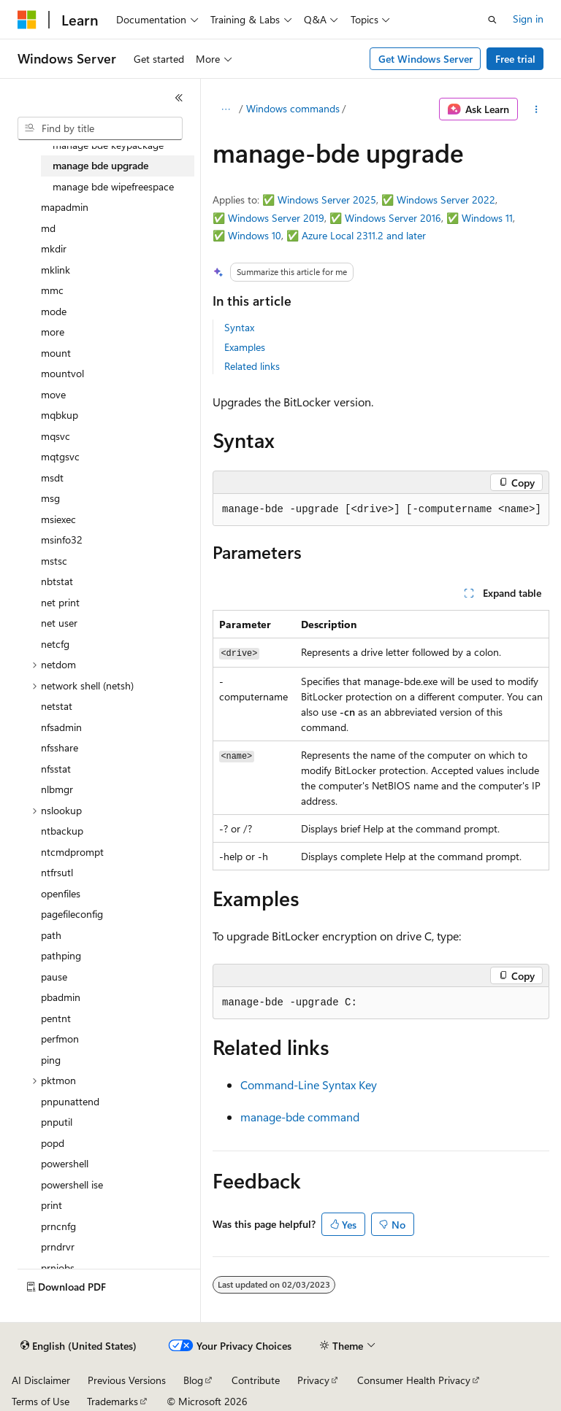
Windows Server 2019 (276, 218)
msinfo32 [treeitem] (62, 539)
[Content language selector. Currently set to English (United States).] (78, 1346)
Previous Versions (127, 1380)
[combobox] (100, 128)
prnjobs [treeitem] (58, 1268)
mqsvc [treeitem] (55, 436)
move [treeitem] (53, 394)
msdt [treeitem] (52, 477)
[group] (381, 510)
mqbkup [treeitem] (59, 415)
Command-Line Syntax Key (308, 1084)
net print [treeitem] (60, 602)
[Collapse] (179, 98)
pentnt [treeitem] (56, 1018)
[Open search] (492, 20)
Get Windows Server (425, 59)
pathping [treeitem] (61, 955)
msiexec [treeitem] (58, 519)
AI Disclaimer (41, 1380)
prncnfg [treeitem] (58, 1226)
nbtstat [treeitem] (57, 581)
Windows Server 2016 (393, 218)
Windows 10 (254, 235)
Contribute (256, 1380)
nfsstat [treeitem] (56, 769)
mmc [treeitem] (52, 290)
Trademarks (112, 1401)
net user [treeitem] (59, 623)
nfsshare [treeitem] (59, 747)
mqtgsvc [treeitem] (60, 456)
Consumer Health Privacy (413, 1380)
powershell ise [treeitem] (72, 1184)
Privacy (313, 1380)
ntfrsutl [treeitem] (57, 872)
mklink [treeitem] (55, 270)
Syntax (239, 327)
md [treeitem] (48, 228)
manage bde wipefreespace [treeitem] (113, 186)
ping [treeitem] (51, 1060)
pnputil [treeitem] (56, 1122)
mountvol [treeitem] (62, 373)
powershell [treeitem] (64, 1163)
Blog (193, 1380)
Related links (252, 366)
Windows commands (293, 108)
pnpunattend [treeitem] (70, 1101)
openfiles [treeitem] (60, 893)
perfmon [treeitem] (60, 1038)
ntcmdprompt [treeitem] (72, 852)
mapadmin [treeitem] (64, 207)
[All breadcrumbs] (225, 109)
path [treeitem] (51, 935)
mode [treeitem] (53, 311)
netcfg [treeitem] (55, 644)
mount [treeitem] (56, 353)
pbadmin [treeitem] (60, 997)
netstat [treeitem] (56, 706)
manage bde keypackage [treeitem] (108, 145)
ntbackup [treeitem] (62, 831)
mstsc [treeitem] (54, 561)
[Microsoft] (27, 19)
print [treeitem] (51, 1205)
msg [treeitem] (50, 498)
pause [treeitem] (54, 976)
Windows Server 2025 (327, 199)
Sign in (528, 19)
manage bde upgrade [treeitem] (100, 165)
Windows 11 (487, 218)
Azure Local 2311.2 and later (364, 235)
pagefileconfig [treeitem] (72, 914)
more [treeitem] (52, 332)
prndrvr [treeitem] (58, 1246)
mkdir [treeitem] (53, 248)
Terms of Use (40, 1401)
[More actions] (536, 109)
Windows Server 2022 (446, 199)
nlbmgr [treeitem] (57, 789)
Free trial (515, 59)
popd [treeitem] (52, 1143)
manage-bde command (299, 1116)
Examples (244, 347)
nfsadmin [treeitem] (61, 727)
